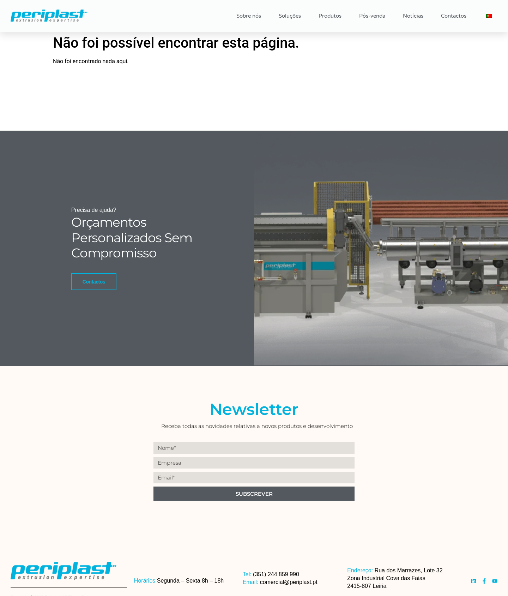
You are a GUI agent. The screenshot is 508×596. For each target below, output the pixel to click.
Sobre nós (248, 16)
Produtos (330, 16)
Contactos (453, 16)
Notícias (413, 16)
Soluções (290, 16)
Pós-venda (372, 16)
